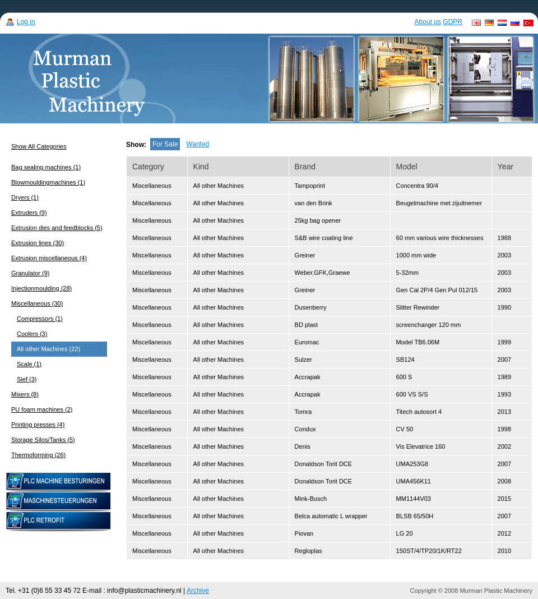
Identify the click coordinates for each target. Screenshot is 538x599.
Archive (198, 591)
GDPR (452, 22)
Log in (26, 22)
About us (428, 22)
